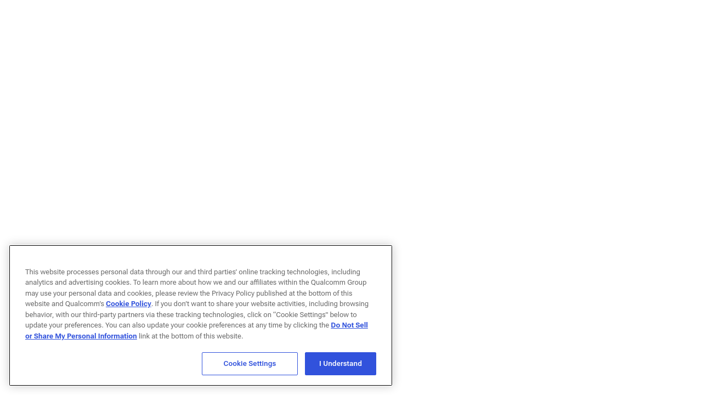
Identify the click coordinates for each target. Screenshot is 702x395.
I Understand (340, 363)
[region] (201, 315)
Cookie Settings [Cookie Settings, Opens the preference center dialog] (250, 363)
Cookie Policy (128, 304)
